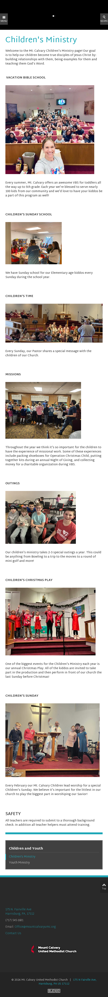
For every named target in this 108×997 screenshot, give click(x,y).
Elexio (54, 991)
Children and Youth (26, 849)
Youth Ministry (19, 863)
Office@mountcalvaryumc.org (35, 927)
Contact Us (13, 933)
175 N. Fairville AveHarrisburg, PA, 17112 (19, 912)
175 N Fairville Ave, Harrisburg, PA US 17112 (67, 982)
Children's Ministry (22, 857)
